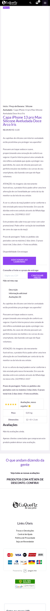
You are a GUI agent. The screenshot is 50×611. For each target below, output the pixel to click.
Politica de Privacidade (25, 538)
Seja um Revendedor (25, 541)
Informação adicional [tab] (18, 293)
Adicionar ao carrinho (19, 261)
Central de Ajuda (25, 534)
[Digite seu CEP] (15, 275)
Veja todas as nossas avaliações (25, 473)
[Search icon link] (30, 3)
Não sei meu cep (10, 280)
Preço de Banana (16, 106)
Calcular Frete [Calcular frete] (37, 276)
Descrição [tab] (13, 290)
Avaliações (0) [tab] (15, 297)
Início (5, 106)
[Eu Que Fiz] (9, 3)
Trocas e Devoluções (25, 531)
